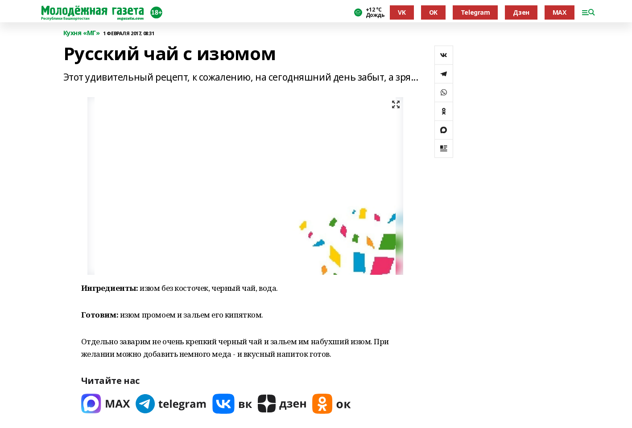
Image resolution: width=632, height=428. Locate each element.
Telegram (475, 12)
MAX (559, 12)
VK (401, 12)
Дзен (521, 12)
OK (433, 12)
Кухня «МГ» (81, 33)
